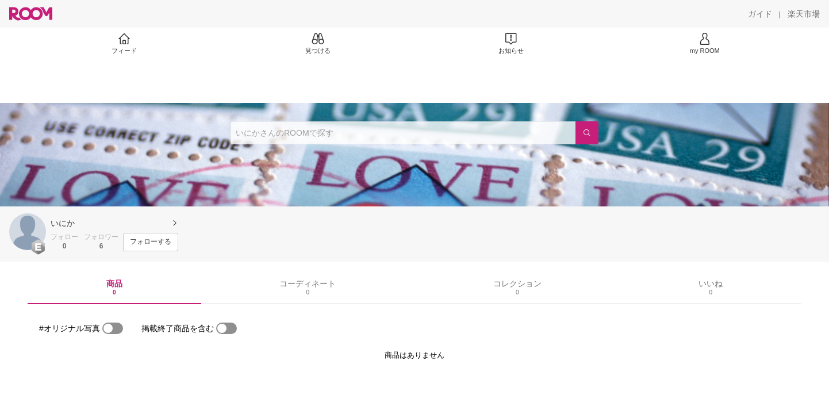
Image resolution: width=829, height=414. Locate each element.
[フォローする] (150, 242)
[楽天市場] (804, 14)
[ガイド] (760, 14)
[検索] (586, 132)
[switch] (112, 328)
